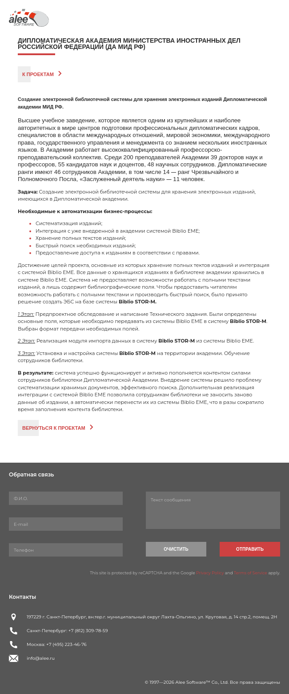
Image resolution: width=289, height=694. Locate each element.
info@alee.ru (41, 658)
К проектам (38, 74)
